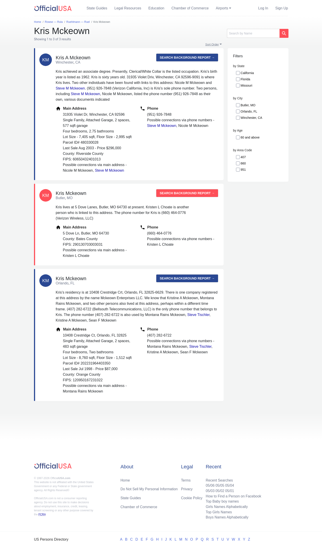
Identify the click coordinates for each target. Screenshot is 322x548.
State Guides (97, 8)
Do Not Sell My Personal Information (149, 488)
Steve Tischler (198, 315)
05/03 (209, 490)
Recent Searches (219, 480)
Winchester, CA (251, 118)
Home (125, 480)
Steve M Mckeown (70, 88)
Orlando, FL (249, 111)
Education (156, 8)
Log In (263, 8)
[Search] (253, 33)
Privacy (187, 488)
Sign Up (281, 8)
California (247, 73)
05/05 (219, 485)
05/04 (229, 485)
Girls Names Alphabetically (226, 506)
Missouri (246, 85)
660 (243, 163)
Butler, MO (248, 105)
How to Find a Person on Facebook (233, 496)
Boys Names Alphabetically (226, 517)
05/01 (229, 490)
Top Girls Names (218, 512)
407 (243, 157)
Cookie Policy (192, 497)
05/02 (219, 490)
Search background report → (187, 57)
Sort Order (212, 44)
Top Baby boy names (221, 501)
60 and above (250, 137)
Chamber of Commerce (190, 8)
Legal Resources (127, 8)
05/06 (209, 485)
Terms (186, 480)
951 (243, 170)
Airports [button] (222, 8)
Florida (245, 79)
